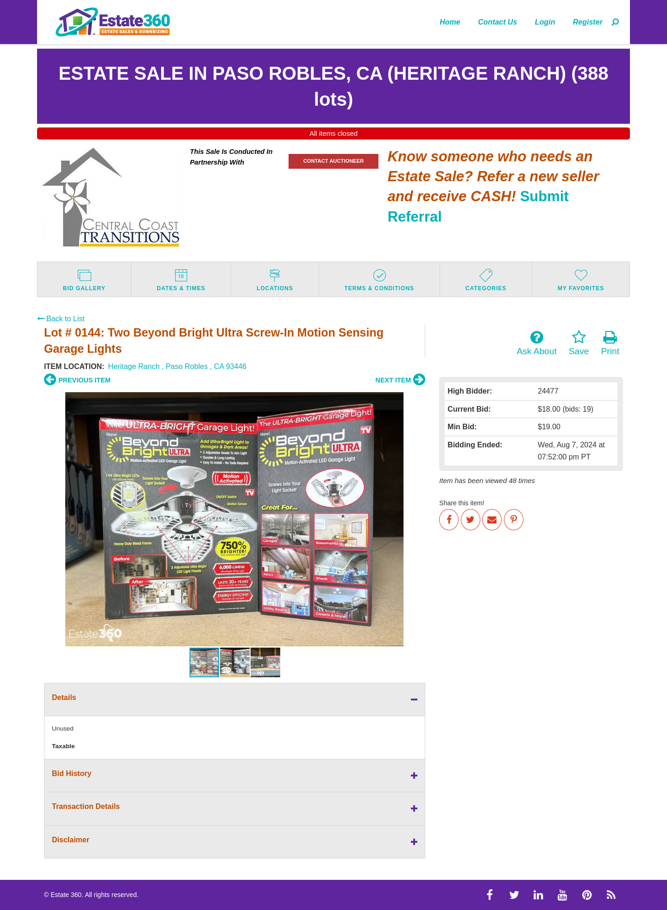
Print (610, 343)
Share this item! (461, 503)
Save (579, 343)
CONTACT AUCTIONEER (333, 161)
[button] (52, 519)
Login (545, 22)
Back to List (61, 319)
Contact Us (497, 22)
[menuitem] (450, 22)
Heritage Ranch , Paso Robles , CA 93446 (177, 366)
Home (450, 22)
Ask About (536, 343)
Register (588, 22)
